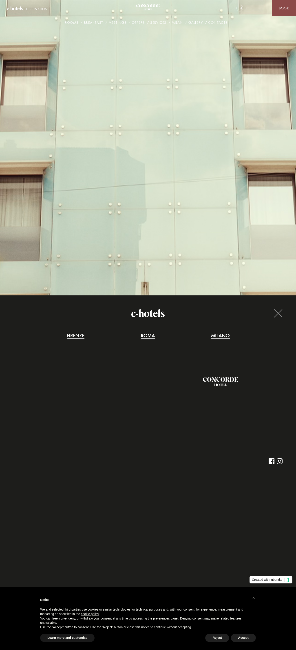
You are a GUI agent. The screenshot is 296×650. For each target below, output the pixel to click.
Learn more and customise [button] (67, 637)
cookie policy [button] (90, 614)
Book (284, 8)
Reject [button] (217, 637)
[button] (253, 597)
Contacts (218, 23)
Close (278, 313)
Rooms (71, 23)
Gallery (195, 23)
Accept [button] (243, 637)
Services (158, 23)
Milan (177, 23)
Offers (138, 23)
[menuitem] (239, 8)
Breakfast (93, 23)
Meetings (117, 23)
